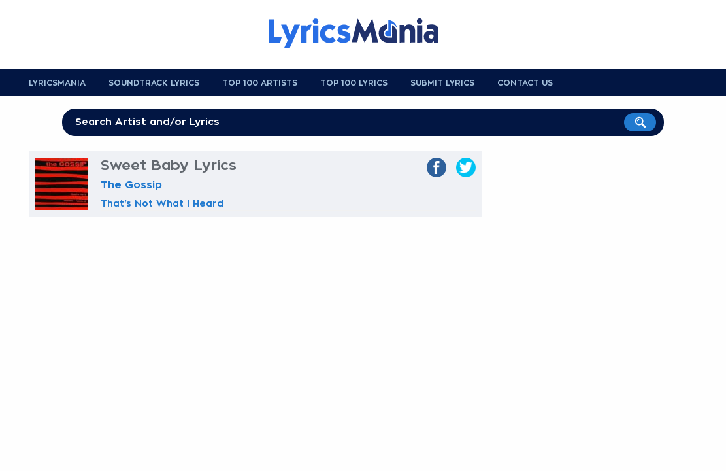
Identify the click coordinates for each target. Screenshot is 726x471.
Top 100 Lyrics (354, 83)
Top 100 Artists (259, 83)
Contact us (525, 83)
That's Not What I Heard (162, 203)
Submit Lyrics (442, 83)
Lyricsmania (57, 83)
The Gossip (131, 185)
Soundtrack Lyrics (153, 83)
